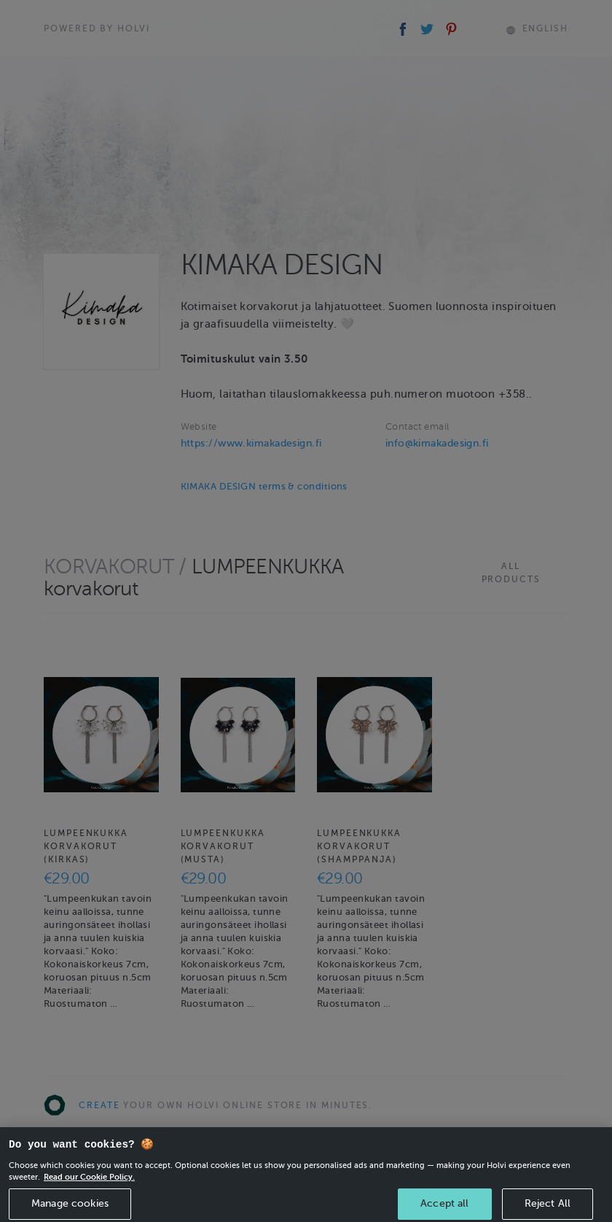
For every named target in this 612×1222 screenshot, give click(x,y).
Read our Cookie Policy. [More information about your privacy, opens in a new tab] (89, 1181)
